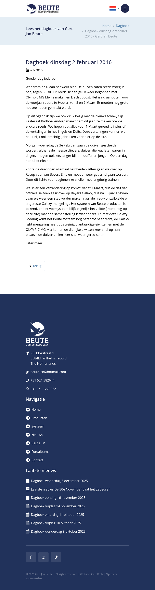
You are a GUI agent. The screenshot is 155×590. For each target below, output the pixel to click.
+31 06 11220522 (43, 389)
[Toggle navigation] (125, 8)
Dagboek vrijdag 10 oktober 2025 (53, 523)
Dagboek (122, 26)
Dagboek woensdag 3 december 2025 (57, 481)
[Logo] (43, 8)
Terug (35, 266)
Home (106, 26)
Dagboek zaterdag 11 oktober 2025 (55, 514)
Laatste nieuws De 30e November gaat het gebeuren (68, 489)
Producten (36, 418)
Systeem (35, 426)
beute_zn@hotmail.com (48, 372)
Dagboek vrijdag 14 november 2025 (55, 506)
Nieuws (34, 435)
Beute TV (35, 443)
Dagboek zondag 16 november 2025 (56, 497)
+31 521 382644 (43, 380)
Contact (34, 460)
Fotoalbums (37, 451)
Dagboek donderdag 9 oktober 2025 (56, 531)
